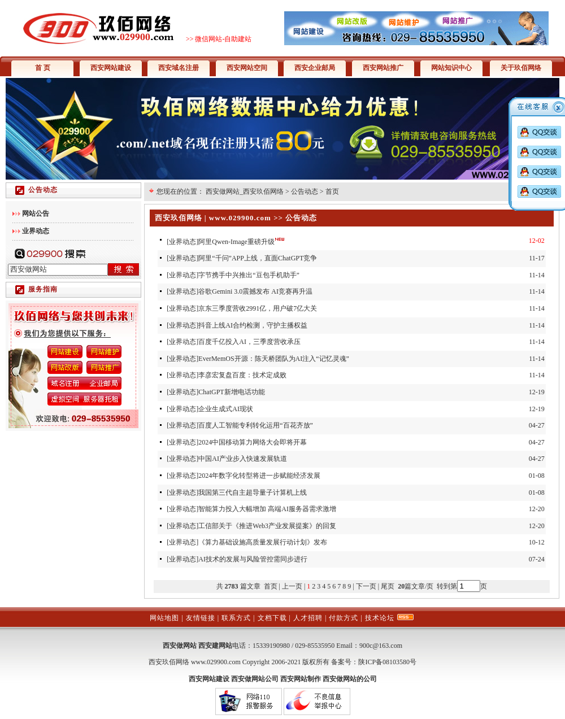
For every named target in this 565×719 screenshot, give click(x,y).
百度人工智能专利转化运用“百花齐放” (255, 425)
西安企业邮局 (314, 68)
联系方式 (236, 618)
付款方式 (343, 618)
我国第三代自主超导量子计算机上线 (252, 492)
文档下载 (272, 618)
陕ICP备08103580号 (387, 662)
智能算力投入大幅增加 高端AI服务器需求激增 (267, 509)
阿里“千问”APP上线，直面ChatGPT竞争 (257, 258)
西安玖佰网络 (169, 662)
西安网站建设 (110, 68)
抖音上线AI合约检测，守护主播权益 (252, 325)
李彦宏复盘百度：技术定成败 (242, 375)
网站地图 (164, 618)
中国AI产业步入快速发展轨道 (242, 459)
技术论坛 (379, 618)
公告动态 (304, 191)
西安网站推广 (383, 68)
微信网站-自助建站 (223, 39)
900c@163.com (380, 646)
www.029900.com (216, 662)
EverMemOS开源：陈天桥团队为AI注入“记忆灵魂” (273, 359)
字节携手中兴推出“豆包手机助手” (248, 275)
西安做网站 (180, 646)
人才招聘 (308, 618)
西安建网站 (215, 646)
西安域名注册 (178, 68)
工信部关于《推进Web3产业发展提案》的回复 (267, 526)
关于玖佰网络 (521, 68)
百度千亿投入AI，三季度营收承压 (249, 342)
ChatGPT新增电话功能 (231, 392)
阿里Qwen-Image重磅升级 (236, 242)
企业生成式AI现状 (225, 409)
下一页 (366, 586)
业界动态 (182, 242)
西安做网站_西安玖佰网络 (245, 191)
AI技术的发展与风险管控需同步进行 (252, 559)
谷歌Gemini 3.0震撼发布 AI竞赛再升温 (255, 291)
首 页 (42, 68)
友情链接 (200, 618)
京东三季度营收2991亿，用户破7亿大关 (257, 308)
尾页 (388, 586)
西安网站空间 (247, 68)
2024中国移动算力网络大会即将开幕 (252, 442)
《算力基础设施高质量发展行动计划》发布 (262, 542)
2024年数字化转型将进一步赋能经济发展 (259, 476)
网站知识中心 (451, 68)
